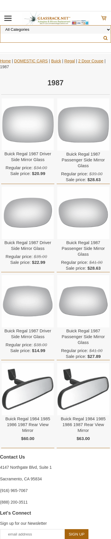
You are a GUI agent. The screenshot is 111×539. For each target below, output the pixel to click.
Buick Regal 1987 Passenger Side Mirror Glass (83, 160)
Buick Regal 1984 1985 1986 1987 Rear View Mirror (27, 424)
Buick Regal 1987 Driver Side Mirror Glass (27, 156)
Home (5, 61)
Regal (69, 61)
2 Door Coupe (90, 61)
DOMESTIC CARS (31, 61)
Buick (56, 61)
